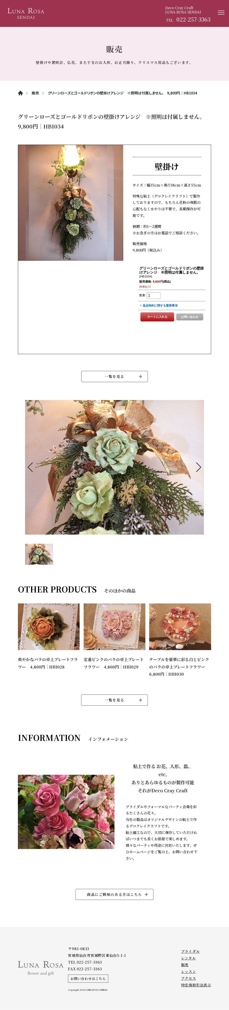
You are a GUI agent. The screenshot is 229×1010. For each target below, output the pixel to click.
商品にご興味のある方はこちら (114, 894)
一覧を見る (114, 376)
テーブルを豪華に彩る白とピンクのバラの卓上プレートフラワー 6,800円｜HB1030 (179, 666)
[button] (30, 467)
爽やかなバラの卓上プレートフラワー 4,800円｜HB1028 (48, 662)
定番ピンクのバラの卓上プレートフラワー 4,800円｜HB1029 (114, 662)
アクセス (188, 978)
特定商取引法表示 (196, 985)
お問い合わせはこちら (88, 978)
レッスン (188, 971)
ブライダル (190, 951)
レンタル (188, 958)
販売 (185, 965)
